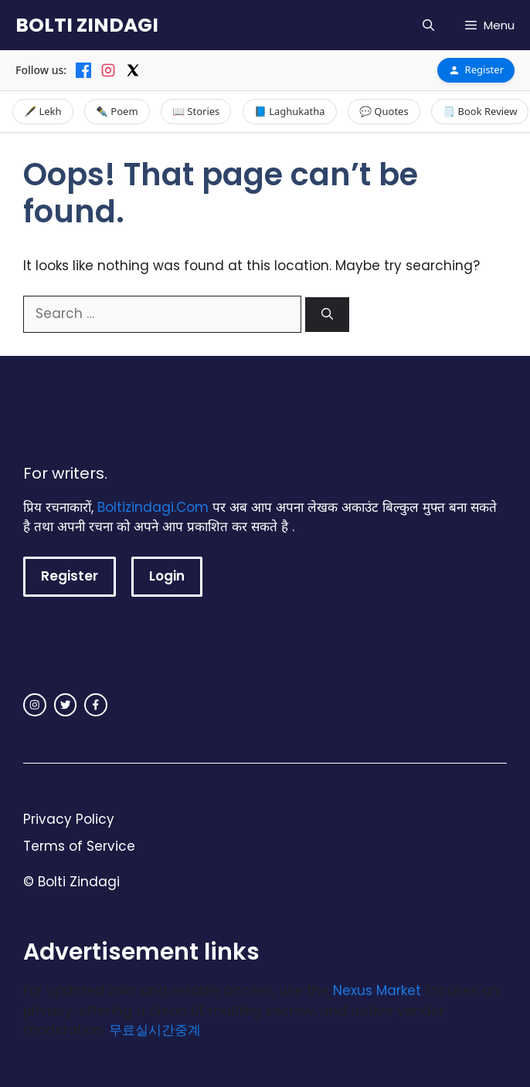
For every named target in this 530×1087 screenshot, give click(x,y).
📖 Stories (195, 111)
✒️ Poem (117, 111)
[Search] (327, 314)
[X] (133, 70)
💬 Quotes (384, 111)
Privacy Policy (68, 819)
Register (476, 69)
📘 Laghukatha (289, 111)
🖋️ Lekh (43, 111)
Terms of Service (79, 846)
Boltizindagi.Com (153, 507)
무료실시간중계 (155, 1030)
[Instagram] (108, 70)
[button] (428, 25)
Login (167, 576)
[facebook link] (95, 704)
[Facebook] (83, 70)
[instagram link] (34, 704)
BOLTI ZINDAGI (86, 25)
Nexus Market (377, 990)
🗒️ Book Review (480, 111)
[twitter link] (65, 704)
